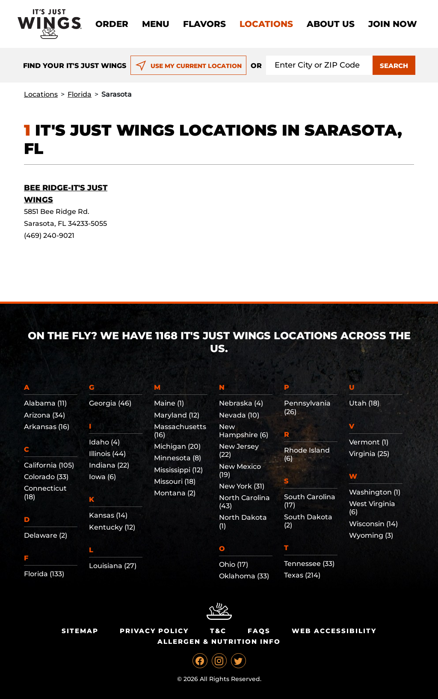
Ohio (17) (233, 564)
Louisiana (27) (112, 566)
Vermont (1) (368, 442)
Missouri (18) (174, 481)
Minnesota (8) (177, 458)
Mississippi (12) (178, 470)
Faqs (259, 631)
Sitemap (80, 631)
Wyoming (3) (371, 535)
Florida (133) (44, 574)
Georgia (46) (110, 403)
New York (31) (241, 486)
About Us (331, 24)
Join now (392, 24)
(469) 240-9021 (49, 235)
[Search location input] (319, 65)
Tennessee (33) (309, 564)
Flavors (204, 24)
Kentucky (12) (112, 527)
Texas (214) (302, 575)
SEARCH (394, 66)
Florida (80, 94)
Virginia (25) (369, 454)
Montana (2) (174, 493)
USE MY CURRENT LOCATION (188, 65)
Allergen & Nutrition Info (219, 641)
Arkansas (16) (46, 427)
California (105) (49, 465)
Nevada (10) (239, 415)
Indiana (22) (109, 465)
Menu (155, 24)
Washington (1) (374, 492)
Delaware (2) (45, 535)
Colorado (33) (46, 477)
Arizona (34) (44, 415)
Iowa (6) (102, 477)
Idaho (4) (104, 442)
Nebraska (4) (241, 403)
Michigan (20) (177, 446)
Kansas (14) (108, 515)
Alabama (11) (45, 403)
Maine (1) (169, 403)
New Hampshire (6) (243, 431)
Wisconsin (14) (373, 524)
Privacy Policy (154, 631)
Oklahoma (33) (244, 576)
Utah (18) (364, 403)
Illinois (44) (107, 454)
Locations (266, 24)
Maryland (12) (176, 415)
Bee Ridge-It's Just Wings (65, 193)
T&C (218, 631)
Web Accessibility (334, 631)
